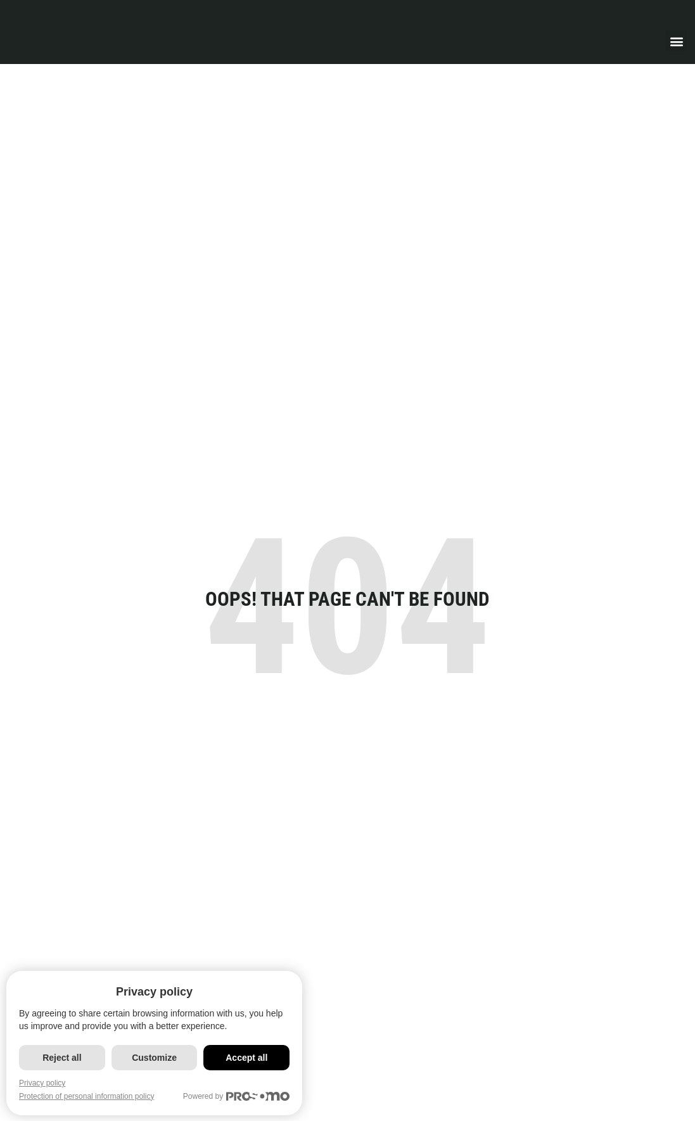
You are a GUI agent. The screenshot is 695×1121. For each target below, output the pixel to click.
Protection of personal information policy (86, 1096)
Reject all (62, 1058)
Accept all (251, 1058)
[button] (676, 40)
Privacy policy (42, 1083)
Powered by (241, 1096)
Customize (156, 1058)
